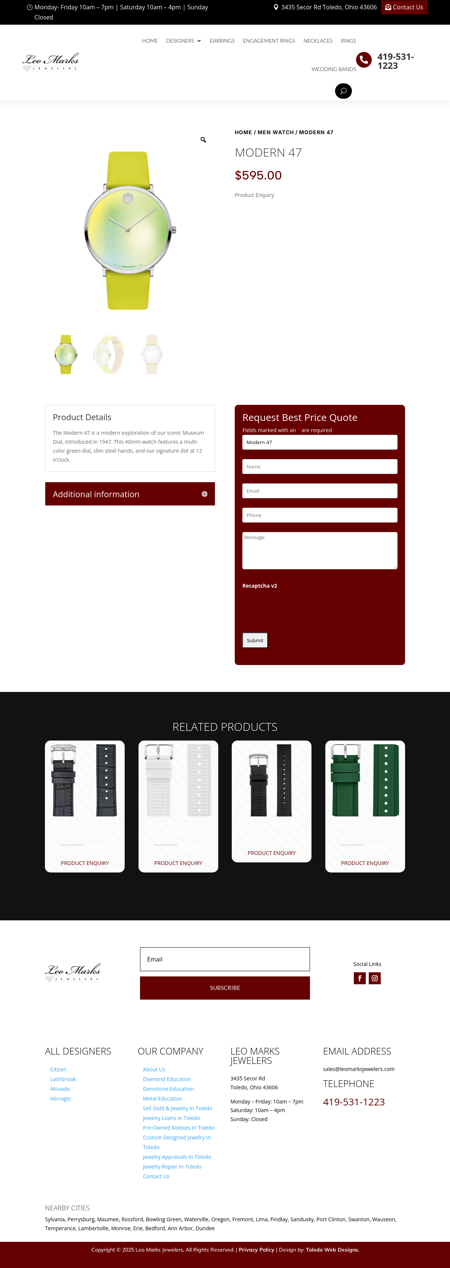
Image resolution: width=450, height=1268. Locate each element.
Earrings (222, 40)
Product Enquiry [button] (85, 863)
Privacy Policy (256, 1249)
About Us (154, 1069)
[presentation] (299, 608)
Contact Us (408, 7)
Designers (180, 40)
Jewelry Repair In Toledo (172, 1166)
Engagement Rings (269, 40)
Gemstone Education (168, 1088)
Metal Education (162, 1098)
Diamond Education (167, 1079)
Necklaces (318, 40)
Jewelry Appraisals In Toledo (177, 1156)
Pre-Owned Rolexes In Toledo (179, 1127)
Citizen (58, 1069)
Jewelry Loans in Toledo (171, 1117)
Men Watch (276, 132)
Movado (60, 1088)
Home (150, 40)
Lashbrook (63, 1079)
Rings (348, 40)
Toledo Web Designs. (332, 1249)
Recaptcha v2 (259, 585)
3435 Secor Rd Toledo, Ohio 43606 (329, 7)
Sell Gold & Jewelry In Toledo (177, 1108)
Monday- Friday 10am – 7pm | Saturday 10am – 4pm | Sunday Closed (121, 12)
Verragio (60, 1098)
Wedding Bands (334, 69)
